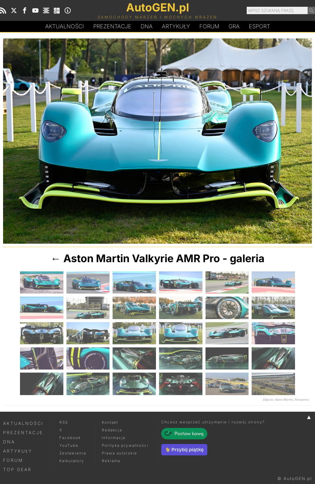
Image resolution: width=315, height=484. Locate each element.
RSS (63, 422)
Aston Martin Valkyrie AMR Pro (141, 258)
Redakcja (112, 430)
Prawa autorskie (119, 453)
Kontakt (110, 422)
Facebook (70, 437)
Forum (209, 26)
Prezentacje (112, 26)
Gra (234, 26)
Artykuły (176, 26)
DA (147, 26)
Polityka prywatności (125, 445)
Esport (259, 26)
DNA (9, 441)
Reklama (111, 460)
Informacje (114, 437)
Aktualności (64, 26)
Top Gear (17, 469)
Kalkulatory (71, 460)
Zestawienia (72, 453)
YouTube (68, 445)
